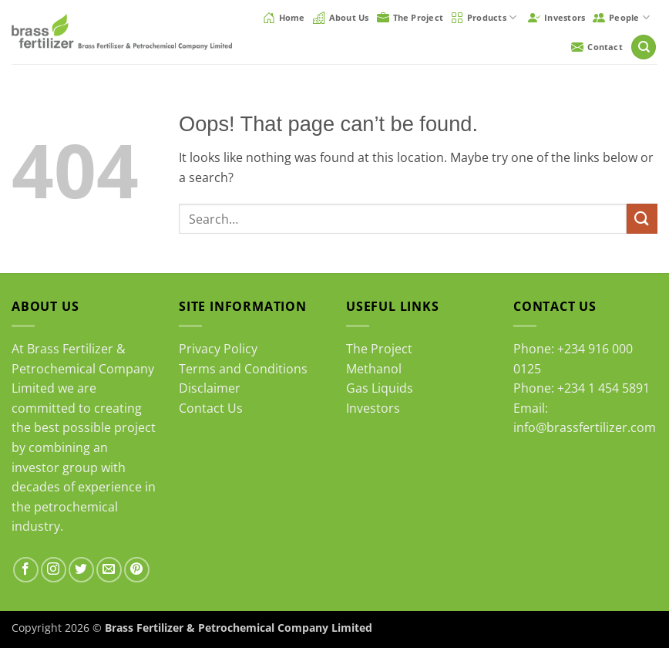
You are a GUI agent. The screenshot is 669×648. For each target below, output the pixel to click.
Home (284, 18)
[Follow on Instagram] (53, 569)
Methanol (374, 368)
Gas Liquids (379, 388)
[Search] (643, 47)
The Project (410, 18)
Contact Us (211, 408)
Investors (556, 18)
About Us (341, 18)
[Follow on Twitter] (81, 569)
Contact (597, 47)
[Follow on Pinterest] (137, 569)
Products (483, 17)
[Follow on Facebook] (26, 569)
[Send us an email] (109, 569)
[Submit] (642, 219)
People (621, 17)
